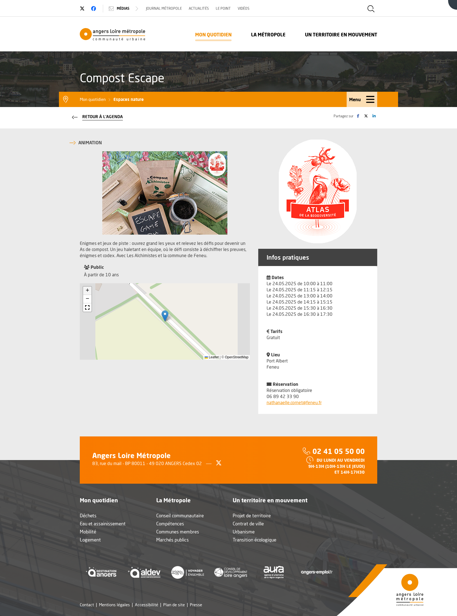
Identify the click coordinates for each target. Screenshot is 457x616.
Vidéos (243, 8)
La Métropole (268, 34)
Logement (90, 540)
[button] (165, 316)
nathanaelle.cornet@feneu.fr (294, 402)
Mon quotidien (213, 34)
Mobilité (88, 532)
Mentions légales (114, 604)
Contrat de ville (248, 523)
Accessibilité (146, 604)
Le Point (223, 8)
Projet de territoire (252, 515)
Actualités (199, 8)
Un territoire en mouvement (341, 34)
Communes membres (177, 532)
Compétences (170, 523)
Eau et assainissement (103, 523)
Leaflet (212, 357)
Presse (196, 604)
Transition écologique (254, 540)
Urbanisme (244, 532)
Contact (87, 604)
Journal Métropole (164, 8)
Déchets (88, 515)
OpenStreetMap (237, 357)
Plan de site (174, 604)
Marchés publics (172, 540)
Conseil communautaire (180, 515)
